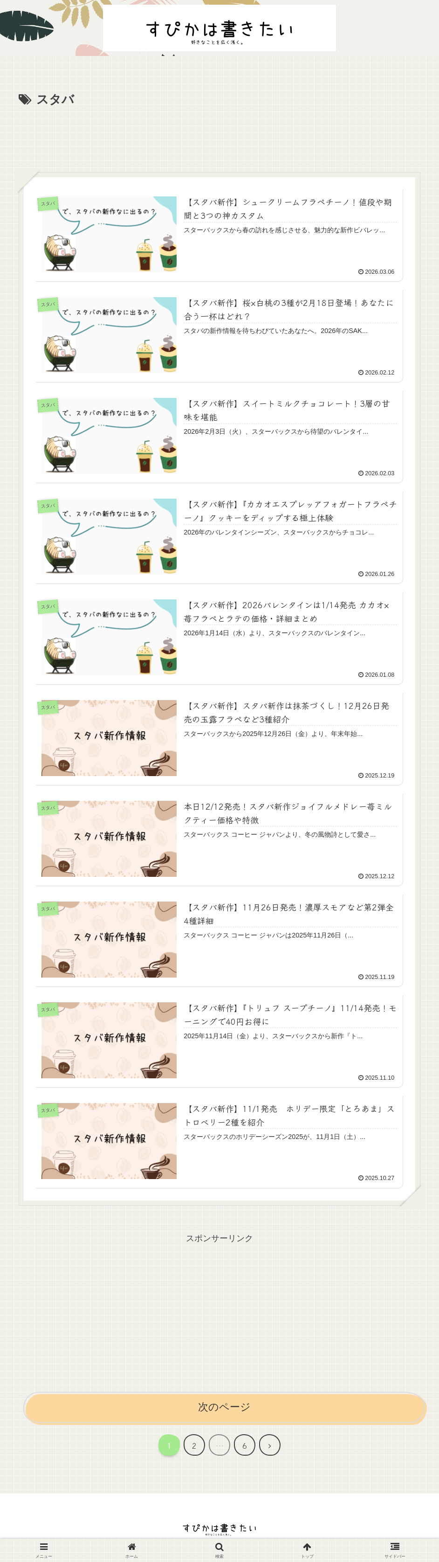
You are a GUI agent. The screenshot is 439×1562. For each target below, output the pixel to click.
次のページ (224, 1407)
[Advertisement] (219, 136)
